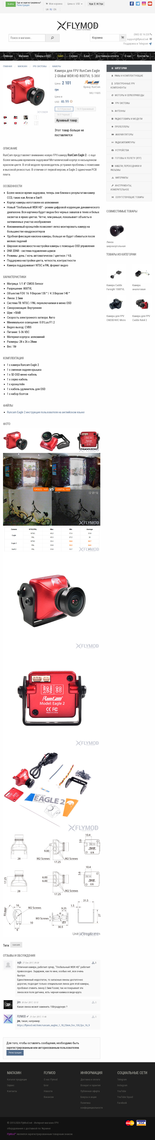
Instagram (122, 1085)
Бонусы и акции (88, 1097)
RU (51, 9)
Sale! (60, 56)
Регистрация (23, 5)
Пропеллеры (120, 127)
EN (54, 9)
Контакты (143, 56)
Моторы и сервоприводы (127, 95)
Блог (87, 56)
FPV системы (120, 103)
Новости (48, 1091)
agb (19, 962)
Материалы (119, 177)
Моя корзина (54, 3)
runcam (16, 945)
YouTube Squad (125, 1097)
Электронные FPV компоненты (123, 85)
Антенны (118, 111)
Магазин (24, 56)
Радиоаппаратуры (123, 142)
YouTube (121, 1091)
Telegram (122, 1079)
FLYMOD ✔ (23, 1016)
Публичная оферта (90, 1091)
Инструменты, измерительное (121, 187)
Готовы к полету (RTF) (126, 158)
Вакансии (49, 1097)
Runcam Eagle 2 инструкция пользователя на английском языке (46, 412)
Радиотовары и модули (126, 119)
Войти (11, 4)
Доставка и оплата (107, 56)
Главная (8, 56)
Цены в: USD (75, 3)
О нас (128, 56)
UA (47, 9)
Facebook (122, 1103)
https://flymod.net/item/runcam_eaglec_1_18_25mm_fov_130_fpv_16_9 (53, 1025)
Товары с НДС (43, 56)
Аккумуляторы (122, 134)
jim (19, 1002)
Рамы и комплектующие (127, 76)
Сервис (73, 56)
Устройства (120, 150)
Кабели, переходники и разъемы (126, 167)
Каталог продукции (17, 1079)
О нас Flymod (51, 1079)
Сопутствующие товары (127, 197)
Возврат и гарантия (91, 1085)
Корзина (109, 37)
